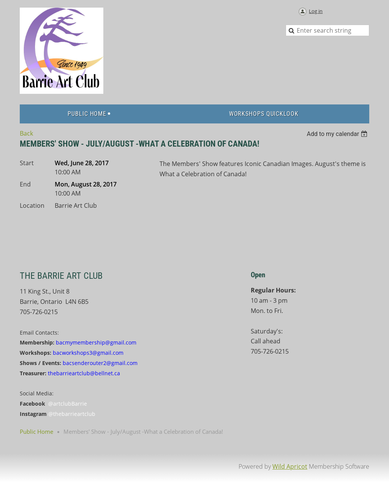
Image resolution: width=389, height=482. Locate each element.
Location (32, 205)
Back (26, 133)
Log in (316, 11)
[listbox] (338, 134)
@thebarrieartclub (71, 413)
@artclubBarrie (67, 403)
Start (27, 163)
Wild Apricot (289, 466)
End (25, 184)
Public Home (36, 431)
